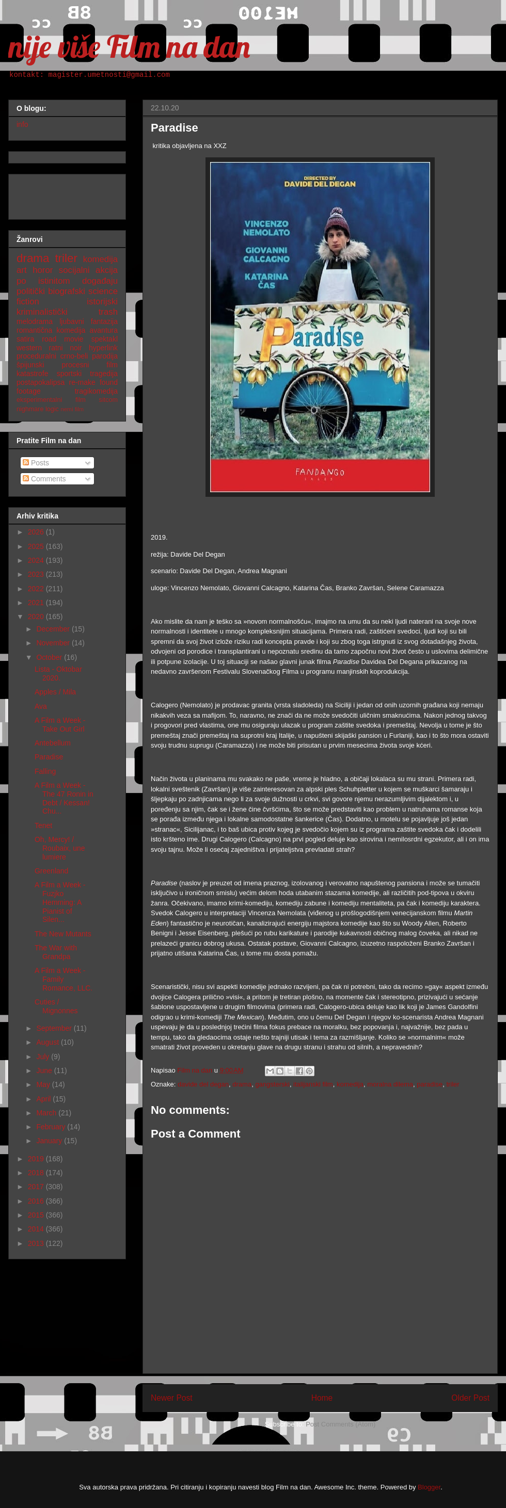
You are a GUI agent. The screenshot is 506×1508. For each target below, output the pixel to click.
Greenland (51, 871)
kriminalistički (42, 312)
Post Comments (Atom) (340, 1424)
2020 (37, 616)
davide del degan (203, 1084)
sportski (69, 373)
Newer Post (172, 1397)
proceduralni (36, 356)
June (45, 1070)
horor (43, 270)
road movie (62, 339)
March (47, 1113)
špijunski (30, 365)
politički (31, 291)
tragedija (104, 373)
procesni (75, 365)
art (22, 270)
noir (76, 348)
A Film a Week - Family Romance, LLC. (63, 979)
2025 (37, 546)
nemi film (72, 409)
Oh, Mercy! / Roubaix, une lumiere (60, 848)
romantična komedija (51, 330)
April (44, 1099)
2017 (37, 1186)
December (53, 629)
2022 (37, 589)
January (50, 1141)
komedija (350, 1084)
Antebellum (53, 743)
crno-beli (74, 356)
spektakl (104, 339)
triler (452, 1084)
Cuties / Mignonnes (56, 1006)
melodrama (35, 321)
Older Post (470, 1397)
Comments (44, 479)
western (29, 348)
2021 (37, 602)
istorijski (102, 301)
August (48, 1042)
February (51, 1127)
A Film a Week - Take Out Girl (60, 724)
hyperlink (103, 348)
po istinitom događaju (67, 281)
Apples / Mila (55, 692)
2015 (37, 1215)
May (44, 1084)
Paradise (49, 757)
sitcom (108, 399)
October (50, 657)
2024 (37, 560)
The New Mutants (63, 934)
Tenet (43, 825)
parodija (105, 356)
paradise (429, 1084)
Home (322, 1397)
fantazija (104, 321)
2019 (37, 1159)
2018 (37, 1173)
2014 (37, 1229)
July (43, 1056)
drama (241, 1084)
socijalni (74, 270)
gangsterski (272, 1084)
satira (25, 339)
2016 (37, 1201)
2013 (37, 1243)
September (54, 1028)
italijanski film (313, 1084)
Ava (41, 706)
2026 (37, 532)
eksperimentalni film (51, 399)
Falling (45, 771)
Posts (36, 463)
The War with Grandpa (56, 952)
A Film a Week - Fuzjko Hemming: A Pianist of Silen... (60, 902)
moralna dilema (390, 1084)
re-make (82, 382)
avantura (104, 330)
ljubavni (71, 321)
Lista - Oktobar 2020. (58, 673)
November (53, 643)
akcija (107, 270)
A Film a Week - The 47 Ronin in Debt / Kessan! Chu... (64, 798)
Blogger (429, 1487)
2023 (37, 574)
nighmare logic (38, 409)
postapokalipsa (41, 382)
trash (108, 312)
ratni (55, 348)
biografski (66, 291)
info (22, 124)
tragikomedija (96, 391)
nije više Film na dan (129, 46)
